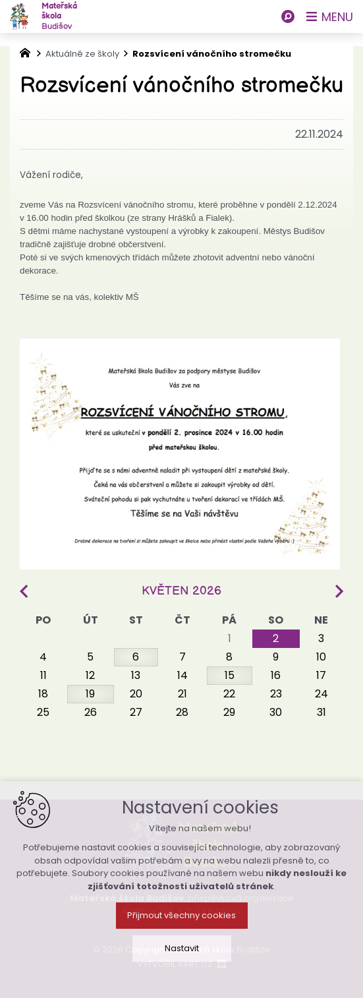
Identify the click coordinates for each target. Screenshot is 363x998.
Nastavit (182, 964)
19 (90, 693)
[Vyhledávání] (287, 16)
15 (230, 675)
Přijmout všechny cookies (181, 931)
